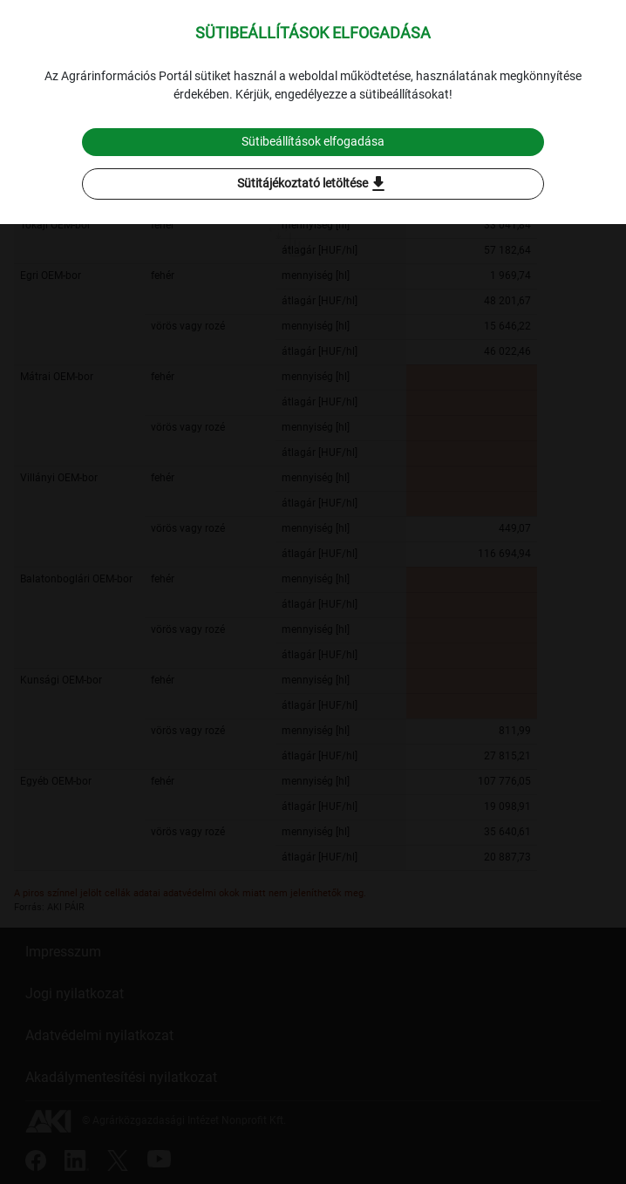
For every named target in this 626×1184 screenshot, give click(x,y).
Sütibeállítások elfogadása (313, 141)
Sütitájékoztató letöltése (313, 184)
